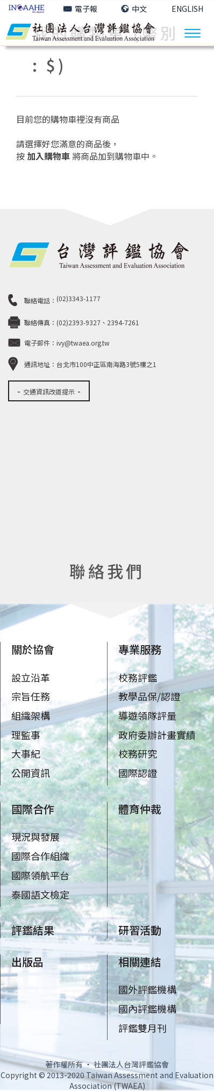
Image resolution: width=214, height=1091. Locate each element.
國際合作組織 (40, 856)
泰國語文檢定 (40, 894)
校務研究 (137, 753)
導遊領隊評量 (147, 715)
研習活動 (139, 930)
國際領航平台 (40, 875)
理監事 (25, 735)
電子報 (80, 8)
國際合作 (32, 809)
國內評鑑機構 (147, 1008)
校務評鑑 (137, 677)
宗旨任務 (30, 696)
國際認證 (137, 773)
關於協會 (32, 649)
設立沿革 (30, 677)
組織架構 (30, 715)
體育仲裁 (139, 809)
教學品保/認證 (149, 696)
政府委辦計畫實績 (157, 735)
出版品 (27, 961)
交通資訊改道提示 (49, 391)
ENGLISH (187, 8)
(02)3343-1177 (78, 298)
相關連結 (139, 961)
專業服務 (139, 649)
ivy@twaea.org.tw (83, 342)
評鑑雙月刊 (142, 1028)
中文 (134, 8)
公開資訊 (30, 773)
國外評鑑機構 (147, 989)
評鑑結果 (32, 930)
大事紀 (25, 753)
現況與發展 (35, 836)
